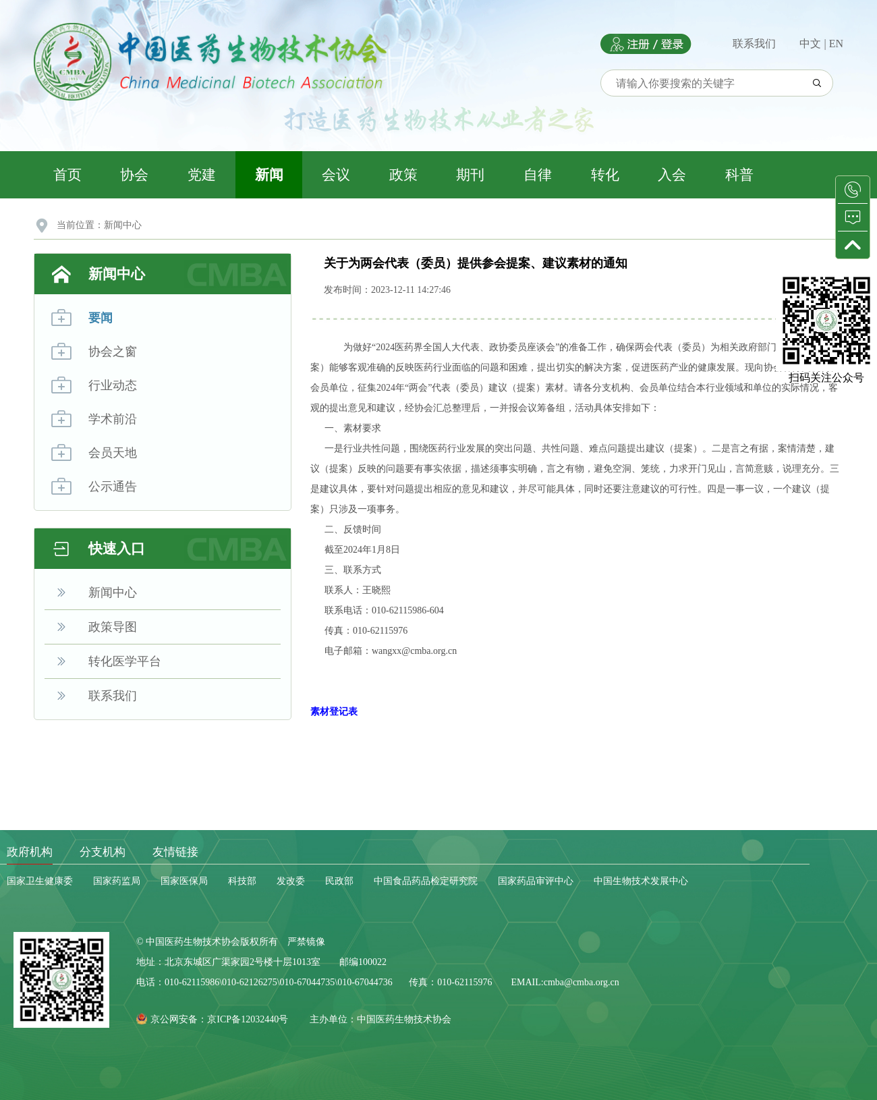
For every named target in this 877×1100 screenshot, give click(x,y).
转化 (605, 175)
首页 (67, 175)
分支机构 (102, 852)
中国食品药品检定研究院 (426, 881)
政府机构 (30, 852)
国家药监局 (116, 881)
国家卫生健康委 (40, 881)
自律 (538, 175)
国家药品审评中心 (535, 881)
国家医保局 (184, 881)
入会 (672, 175)
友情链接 (175, 852)
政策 (403, 175)
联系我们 (754, 43)
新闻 (269, 175)
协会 (134, 175)
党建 (202, 175)
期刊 (470, 175)
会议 (336, 175)
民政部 (339, 881)
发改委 (291, 881)
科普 (739, 175)
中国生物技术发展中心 (641, 881)
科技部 (242, 881)
